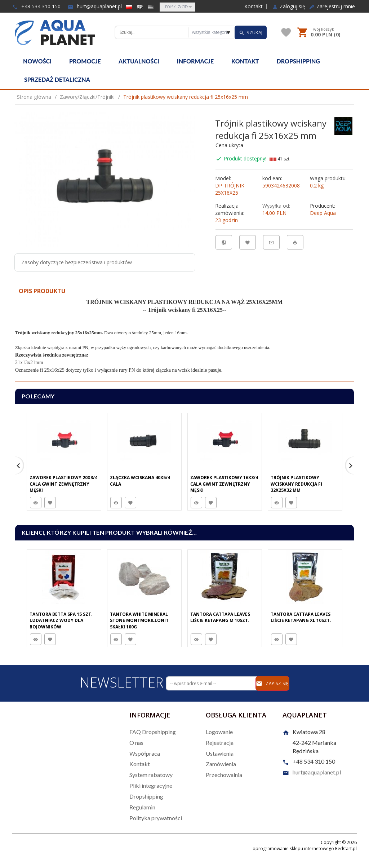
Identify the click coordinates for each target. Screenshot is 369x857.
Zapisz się (272, 683)
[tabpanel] (184, 339)
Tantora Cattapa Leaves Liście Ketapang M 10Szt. (220, 617)
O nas (136, 742)
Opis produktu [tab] (42, 291)
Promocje (85, 61)
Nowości (37, 61)
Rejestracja (220, 742)
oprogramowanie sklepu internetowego (293, 848)
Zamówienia (221, 763)
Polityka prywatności (155, 817)
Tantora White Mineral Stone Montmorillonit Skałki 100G (139, 620)
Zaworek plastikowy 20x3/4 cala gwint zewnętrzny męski (63, 483)
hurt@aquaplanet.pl (95, 6)
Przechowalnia (224, 774)
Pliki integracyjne (150, 785)
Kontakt (253, 6)
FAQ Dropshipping (152, 731)
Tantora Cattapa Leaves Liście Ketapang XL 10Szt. (301, 617)
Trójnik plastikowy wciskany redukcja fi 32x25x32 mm (296, 483)
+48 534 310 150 (36, 6)
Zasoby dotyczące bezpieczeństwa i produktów (76, 262)
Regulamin (142, 807)
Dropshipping (298, 61)
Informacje (195, 61)
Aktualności (139, 61)
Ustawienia (220, 753)
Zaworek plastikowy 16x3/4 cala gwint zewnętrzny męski (224, 483)
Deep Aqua (323, 212)
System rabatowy (151, 774)
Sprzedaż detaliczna (57, 79)
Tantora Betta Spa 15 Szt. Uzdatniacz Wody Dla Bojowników (61, 620)
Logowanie (219, 731)
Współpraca (144, 753)
